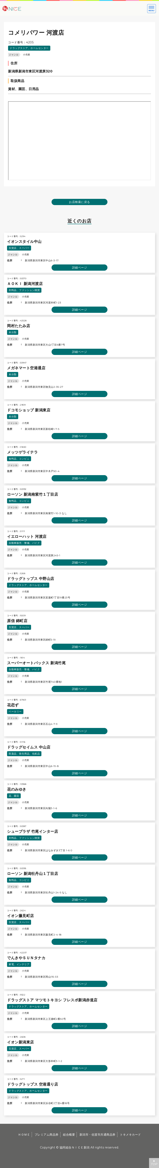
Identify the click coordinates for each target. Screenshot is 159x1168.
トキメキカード (130, 1134)
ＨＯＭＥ (24, 1134)
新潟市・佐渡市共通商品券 (98, 1134)
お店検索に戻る (79, 202)
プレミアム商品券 (47, 1134)
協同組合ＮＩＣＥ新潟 (75, 1147)
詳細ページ (79, 267)
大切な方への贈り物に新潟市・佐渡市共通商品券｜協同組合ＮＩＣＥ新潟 (25, 8)
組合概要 (69, 1134)
